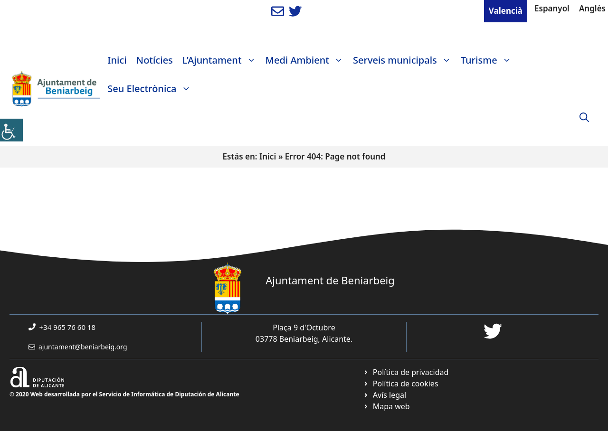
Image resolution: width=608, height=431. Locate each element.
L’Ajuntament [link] (221, 60)
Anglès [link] (592, 8)
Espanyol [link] (552, 8)
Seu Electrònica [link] (151, 89)
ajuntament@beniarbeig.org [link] (82, 346)
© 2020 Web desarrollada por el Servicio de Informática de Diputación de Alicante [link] (124, 394)
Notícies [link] (154, 60)
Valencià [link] (505, 10)
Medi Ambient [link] (307, 60)
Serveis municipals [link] (404, 60)
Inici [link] (116, 60)
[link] (11, 130)
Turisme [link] (488, 60)
